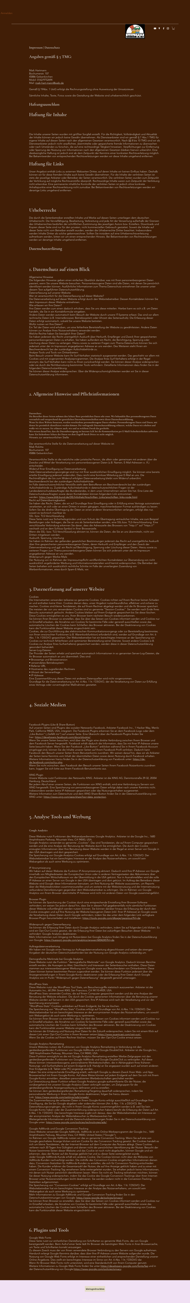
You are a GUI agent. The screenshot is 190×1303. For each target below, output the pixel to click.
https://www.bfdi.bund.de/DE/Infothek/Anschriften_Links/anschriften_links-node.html (88, 497)
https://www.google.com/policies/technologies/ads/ (76, 1122)
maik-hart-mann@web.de (49, 83)
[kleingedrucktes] (95, 1289)
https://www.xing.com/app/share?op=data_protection (75, 796)
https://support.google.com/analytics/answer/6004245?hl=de (79, 940)
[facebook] (163, 28)
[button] (173, 28)
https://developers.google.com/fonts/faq (124, 1266)
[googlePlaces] (159, 28)
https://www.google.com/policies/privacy (97, 1269)
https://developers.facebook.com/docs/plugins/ (62, 737)
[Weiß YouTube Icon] (155, 28)
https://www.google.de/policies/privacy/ (99, 1197)
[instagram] (167, 28)
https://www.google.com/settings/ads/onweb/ (62, 1097)
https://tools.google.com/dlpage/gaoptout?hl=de (111, 918)
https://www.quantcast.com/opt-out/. (119, 1034)
